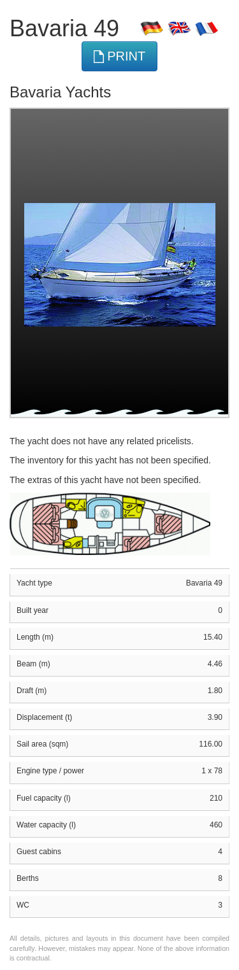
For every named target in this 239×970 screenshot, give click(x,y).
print (120, 56)
